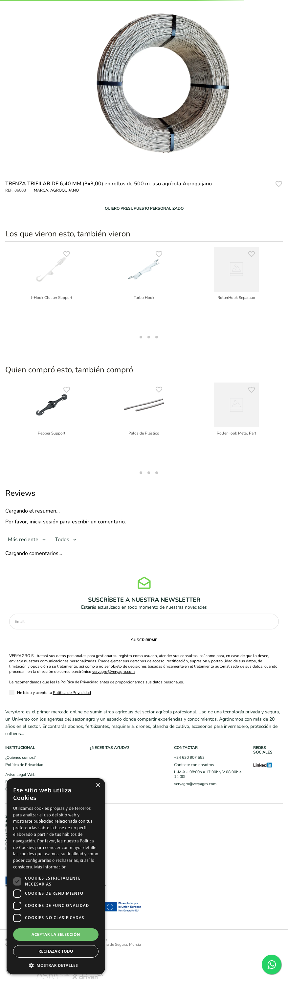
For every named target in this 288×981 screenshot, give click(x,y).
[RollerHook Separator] (236, 288)
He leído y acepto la (54, 692)
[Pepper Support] (51, 424)
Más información (50, 867)
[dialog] (56, 876)
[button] (144, 208)
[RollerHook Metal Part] (236, 424)
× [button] (97, 785)
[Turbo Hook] (144, 288)
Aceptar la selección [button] (56, 934)
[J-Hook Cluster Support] (51, 288)
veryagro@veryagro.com (113, 671)
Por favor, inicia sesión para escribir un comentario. (65, 521)
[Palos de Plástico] (144, 424)
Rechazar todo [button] (55, 951)
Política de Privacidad (79, 682)
